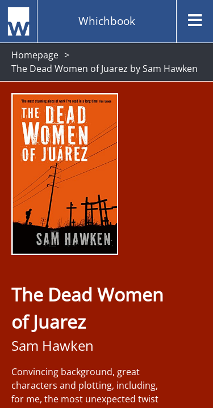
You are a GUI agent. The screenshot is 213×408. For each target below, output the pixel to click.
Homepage (35, 55)
